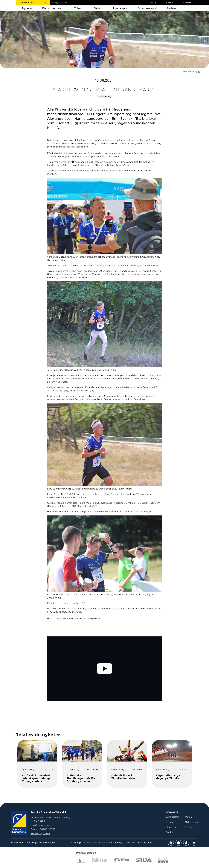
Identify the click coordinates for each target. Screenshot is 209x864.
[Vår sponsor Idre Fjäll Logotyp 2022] (121, 860)
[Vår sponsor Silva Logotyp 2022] (144, 860)
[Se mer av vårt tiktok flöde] (186, 843)
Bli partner (172, 827)
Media (188, 817)
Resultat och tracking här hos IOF (66, 603)
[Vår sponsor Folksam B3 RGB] (99, 860)
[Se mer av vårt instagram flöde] (178, 843)
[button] (33, 2)
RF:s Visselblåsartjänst (139, 842)
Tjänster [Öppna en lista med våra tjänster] (187, 3)
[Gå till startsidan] (12, 5)
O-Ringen (171, 822)
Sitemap (76, 842)
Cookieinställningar (113, 842)
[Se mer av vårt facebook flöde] (171, 843)
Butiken (170, 832)
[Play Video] (104, 668)
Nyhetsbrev (191, 822)
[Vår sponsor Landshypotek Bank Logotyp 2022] (80, 860)
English (189, 827)
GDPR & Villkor (91, 842)
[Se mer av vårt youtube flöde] (194, 843)
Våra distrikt (173, 817)
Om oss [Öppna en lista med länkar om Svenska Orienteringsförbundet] (169, 2)
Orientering (104, 96)
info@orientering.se (41, 825)
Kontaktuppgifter (40, 833)
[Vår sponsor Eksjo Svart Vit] (163, 860)
